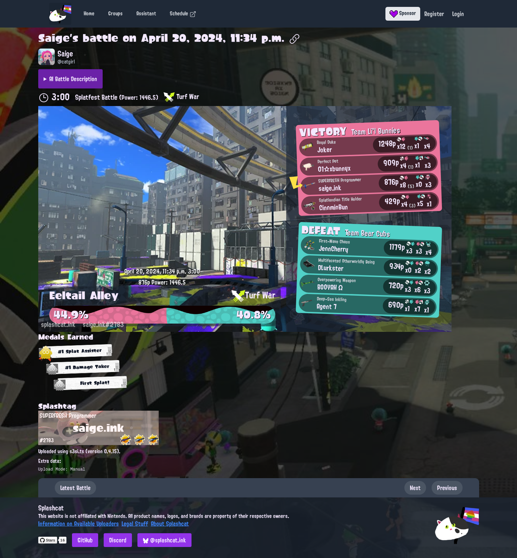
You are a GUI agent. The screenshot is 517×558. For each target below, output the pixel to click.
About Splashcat (170, 523)
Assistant (146, 13)
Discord (117, 540)
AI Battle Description (73, 79)
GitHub (85, 540)
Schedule (183, 13)
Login (458, 13)
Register (434, 13)
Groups (115, 13)
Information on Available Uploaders (78, 523)
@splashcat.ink (164, 540)
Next (415, 487)
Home (89, 13)
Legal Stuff (135, 523)
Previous (447, 487)
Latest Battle (75, 487)
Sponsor (403, 13)
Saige (54, 38)
